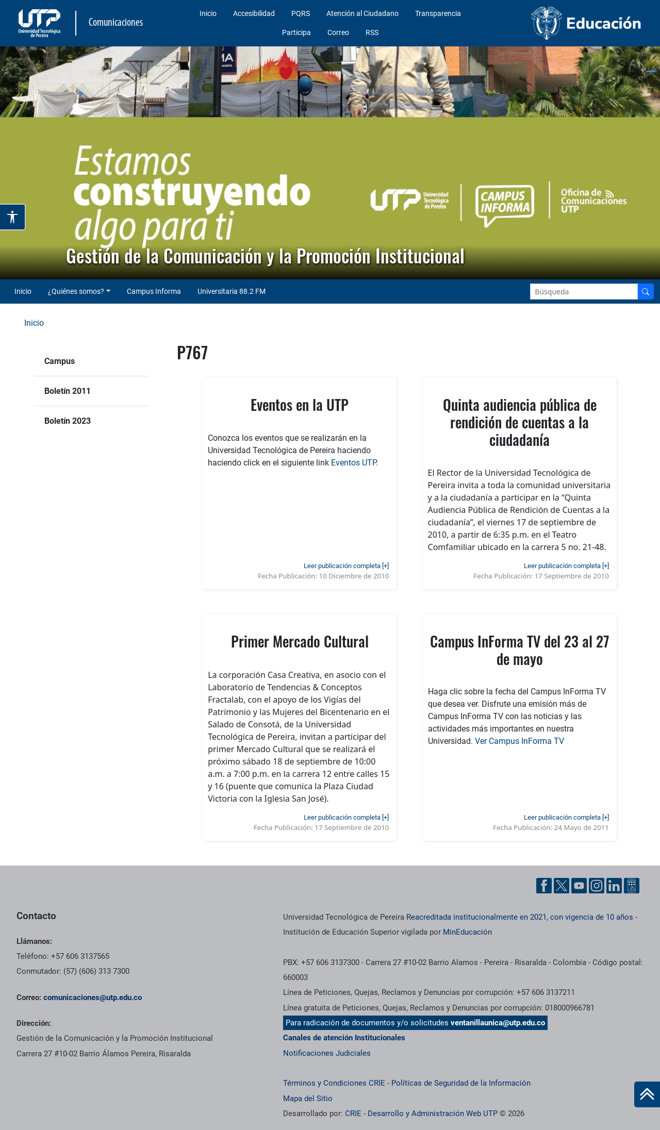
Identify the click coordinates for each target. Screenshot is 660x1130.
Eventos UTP (353, 463)
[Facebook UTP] (544, 885)
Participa (296, 32)
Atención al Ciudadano (362, 13)
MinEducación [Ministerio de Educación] (467, 932)
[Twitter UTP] (561, 885)
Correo (338, 32)
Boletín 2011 (67, 391)
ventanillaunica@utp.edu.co (498, 1022)
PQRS (300, 13)
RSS (372, 32)
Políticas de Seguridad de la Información (461, 1083)
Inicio (208, 13)
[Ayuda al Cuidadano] (631, 885)
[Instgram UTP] (596, 885)
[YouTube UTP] (579, 885)
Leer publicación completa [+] (346, 566)
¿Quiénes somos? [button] (76, 291)
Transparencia (438, 13)
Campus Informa (154, 291)
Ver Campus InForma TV (519, 741)
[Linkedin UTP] (614, 885)
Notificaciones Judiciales (327, 1053)
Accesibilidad (254, 13)
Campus (59, 361)
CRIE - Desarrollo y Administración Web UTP (421, 1113)
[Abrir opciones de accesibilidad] (13, 217)
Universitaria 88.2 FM (231, 291)
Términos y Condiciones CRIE (334, 1083)
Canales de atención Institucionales (344, 1037)
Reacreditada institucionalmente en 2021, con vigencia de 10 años (519, 917)
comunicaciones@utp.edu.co (92, 997)
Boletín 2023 (67, 421)
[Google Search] (584, 292)
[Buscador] (645, 292)
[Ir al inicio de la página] (647, 1094)
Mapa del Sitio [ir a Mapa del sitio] (308, 1098)
